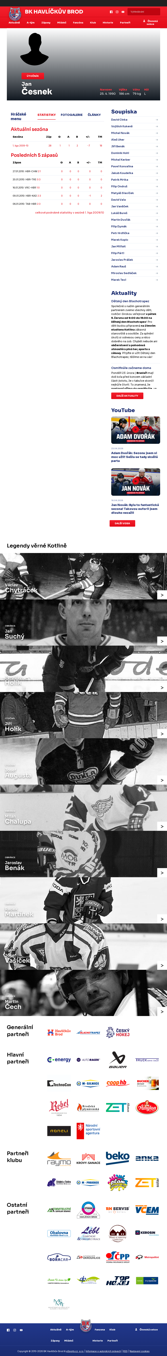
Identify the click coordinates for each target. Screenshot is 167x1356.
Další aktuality (127, 395)
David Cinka (119, 119)
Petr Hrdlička (120, 233)
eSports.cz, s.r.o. (75, 1350)
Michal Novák (120, 133)
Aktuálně (55, 1328)
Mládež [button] (62, 22)
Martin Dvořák (120, 219)
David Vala (118, 199)
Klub (112, 1328)
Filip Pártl (117, 253)
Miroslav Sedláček (124, 273)
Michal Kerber (120, 159)
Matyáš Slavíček (122, 193)
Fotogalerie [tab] (72, 115)
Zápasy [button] (46, 22)
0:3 (38, 179)
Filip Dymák (119, 226)
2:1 (39, 171)
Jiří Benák (118, 146)
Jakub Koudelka (122, 173)
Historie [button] (108, 22)
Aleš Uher (117, 139)
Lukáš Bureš (119, 213)
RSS (125, 1350)
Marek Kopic (119, 240)
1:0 (38, 187)
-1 (90, 195)
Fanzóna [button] (78, 22)
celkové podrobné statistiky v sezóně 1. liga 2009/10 (69, 212)
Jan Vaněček (120, 206)
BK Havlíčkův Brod (54, 11)
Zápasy (55, 1339)
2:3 (39, 195)
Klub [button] (93, 22)
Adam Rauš (118, 266)
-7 (88, 145)
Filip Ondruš (119, 186)
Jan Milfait (118, 246)
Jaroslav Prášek (122, 260)
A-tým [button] (31, 22)
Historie (97, 1339)
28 (50, 145)
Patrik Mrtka (119, 179)
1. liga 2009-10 (20, 145)
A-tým (70, 1328)
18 (101, 145)
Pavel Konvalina (122, 166)
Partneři (125, 22)
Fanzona (100, 1328)
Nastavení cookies (140, 1350)
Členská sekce (150, 23)
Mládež (68, 1339)
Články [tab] (94, 115)
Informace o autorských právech (103, 1350)
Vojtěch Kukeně (122, 126)
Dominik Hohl (120, 153)
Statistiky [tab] (47, 115)
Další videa (122, 523)
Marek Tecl (118, 280)
